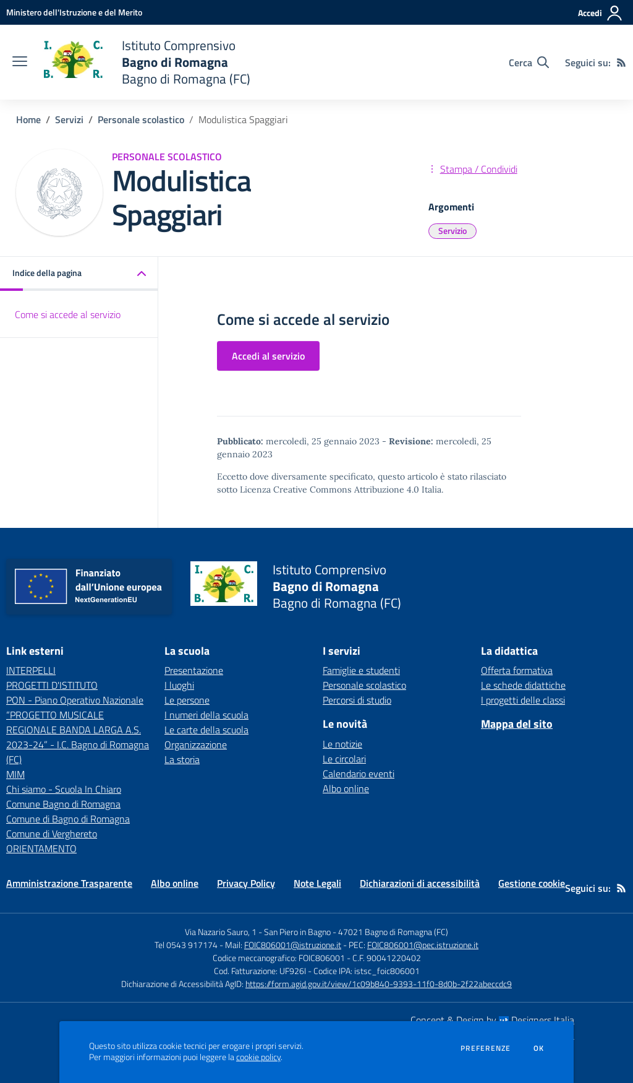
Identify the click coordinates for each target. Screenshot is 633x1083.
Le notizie (342, 743)
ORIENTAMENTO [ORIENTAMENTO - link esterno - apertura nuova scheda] (41, 848)
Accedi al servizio (268, 355)
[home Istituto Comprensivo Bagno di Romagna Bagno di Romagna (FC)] (145, 62)
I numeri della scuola (206, 714)
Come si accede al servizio (68, 314)
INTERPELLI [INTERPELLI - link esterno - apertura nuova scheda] (31, 670)
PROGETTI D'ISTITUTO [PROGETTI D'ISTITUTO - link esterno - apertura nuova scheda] (52, 685)
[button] (79, 274)
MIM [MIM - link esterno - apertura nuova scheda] (15, 774)
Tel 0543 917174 (186, 944)
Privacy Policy (246, 883)
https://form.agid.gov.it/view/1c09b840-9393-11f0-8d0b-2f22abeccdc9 (378, 983)
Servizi (69, 119)
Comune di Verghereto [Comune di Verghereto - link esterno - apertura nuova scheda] (51, 833)
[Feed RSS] (621, 62)
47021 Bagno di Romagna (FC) (393, 931)
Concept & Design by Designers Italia (492, 1019)
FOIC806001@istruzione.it (292, 944)
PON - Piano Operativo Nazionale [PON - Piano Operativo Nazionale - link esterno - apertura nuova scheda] (74, 700)
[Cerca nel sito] (529, 62)
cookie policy (258, 1057)
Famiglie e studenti (361, 670)
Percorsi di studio (357, 700)
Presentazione (193, 670)
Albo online (346, 788)
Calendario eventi (358, 773)
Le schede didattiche (523, 685)
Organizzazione (195, 744)
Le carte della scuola (206, 729)
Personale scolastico (141, 119)
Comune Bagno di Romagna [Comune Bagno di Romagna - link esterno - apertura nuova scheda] (63, 803)
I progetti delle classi (523, 700)
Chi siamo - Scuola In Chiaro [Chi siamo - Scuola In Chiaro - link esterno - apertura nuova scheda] (63, 789)
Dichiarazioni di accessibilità (420, 883)
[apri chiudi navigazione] (19, 62)
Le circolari (344, 758)
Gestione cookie (531, 883)
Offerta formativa (517, 670)
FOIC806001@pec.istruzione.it (422, 944)
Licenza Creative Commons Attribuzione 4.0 (329, 489)
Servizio (452, 230)
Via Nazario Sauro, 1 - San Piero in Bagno (258, 931)
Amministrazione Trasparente (69, 883)
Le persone (187, 700)
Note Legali (317, 883)
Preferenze (486, 1048)
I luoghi (179, 685)
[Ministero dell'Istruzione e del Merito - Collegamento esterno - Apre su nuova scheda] (74, 12)
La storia (182, 759)
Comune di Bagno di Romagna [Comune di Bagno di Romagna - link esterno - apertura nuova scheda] (68, 818)
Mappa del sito (517, 723)
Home (28, 119)
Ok (539, 1048)
